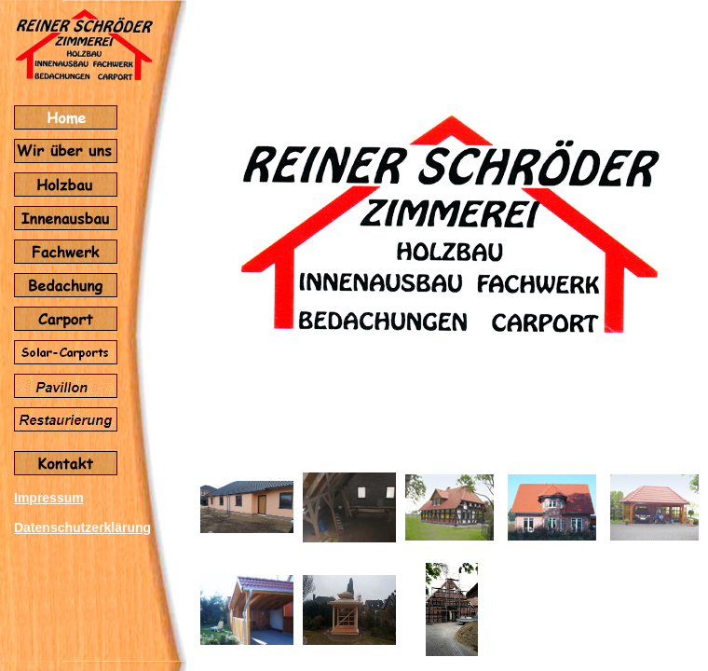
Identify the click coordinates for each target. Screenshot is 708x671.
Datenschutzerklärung (82, 527)
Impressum (49, 497)
